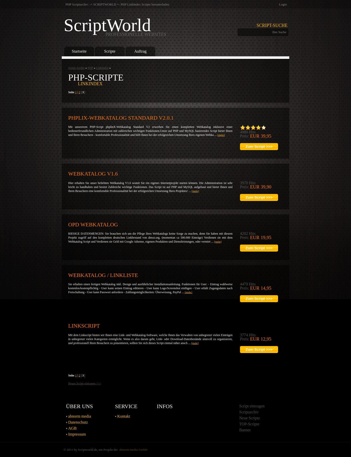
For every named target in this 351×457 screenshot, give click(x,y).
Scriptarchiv (249, 412)
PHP (90, 68)
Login (283, 4)
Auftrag (140, 51)
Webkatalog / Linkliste (103, 275)
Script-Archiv (76, 68)
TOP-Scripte (249, 424)
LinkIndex (102, 68)
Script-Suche (272, 25)
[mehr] (221, 134)
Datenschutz (78, 422)
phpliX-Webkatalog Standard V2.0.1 (121, 118)
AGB (72, 428)
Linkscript (84, 326)
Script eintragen (252, 406)
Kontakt (123, 416)
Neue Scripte (249, 418)
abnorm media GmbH (133, 450)
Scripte (109, 51)
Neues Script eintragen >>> (84, 383)
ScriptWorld (115, 26)
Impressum (77, 434)
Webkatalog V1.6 (93, 174)
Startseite (79, 51)
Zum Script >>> (259, 146)
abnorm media (79, 416)
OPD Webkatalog (93, 224)
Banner (245, 430)
